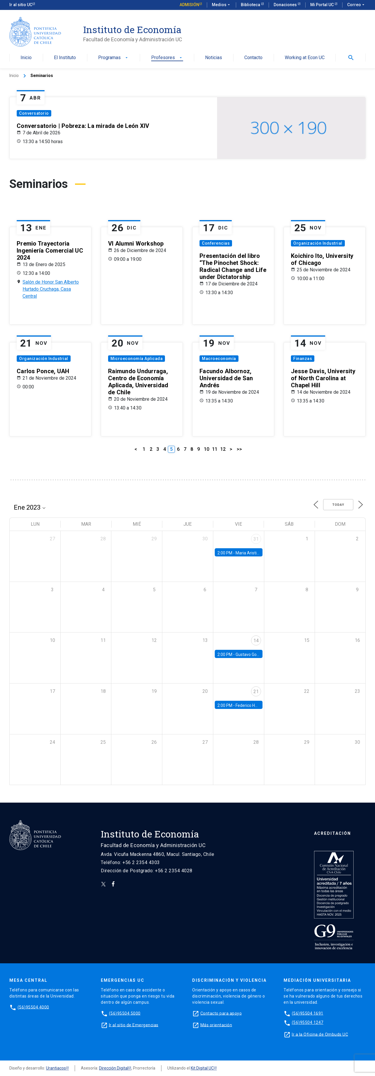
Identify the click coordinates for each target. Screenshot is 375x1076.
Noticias (213, 57)
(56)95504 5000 (125, 1013)
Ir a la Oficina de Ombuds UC (320, 1034)
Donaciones (286, 4)
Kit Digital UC (202, 1068)
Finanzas (302, 358)
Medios (221, 5)
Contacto (253, 57)
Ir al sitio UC (20, 4)
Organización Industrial (317, 243)
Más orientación (216, 1024)
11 (214, 449)
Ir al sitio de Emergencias (133, 1024)
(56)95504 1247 (307, 1022)
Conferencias (216, 243)
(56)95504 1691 (307, 1013)
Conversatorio (34, 113)
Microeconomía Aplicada (136, 358)
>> (239, 449)
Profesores (167, 57)
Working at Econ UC (305, 57)
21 (256, 691)
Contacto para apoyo (221, 1013)
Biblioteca (251, 4)
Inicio (26, 57)
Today (338, 505)
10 (206, 449)
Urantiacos (56, 1068)
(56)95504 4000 (33, 1007)
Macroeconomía (219, 358)
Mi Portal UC (322, 4)
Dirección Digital (113, 1068)
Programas (113, 57)
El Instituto (65, 57)
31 (256, 539)
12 (223, 449)
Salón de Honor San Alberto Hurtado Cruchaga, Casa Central (51, 289)
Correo (356, 5)
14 (256, 640)
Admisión (189, 4)
